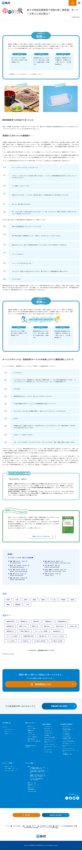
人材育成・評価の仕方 (24, 631)
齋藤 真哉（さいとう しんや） (17, 561)
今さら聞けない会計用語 (56, 641)
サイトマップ (7, 826)
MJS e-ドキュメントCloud (48, 742)
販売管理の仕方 (10, 626)
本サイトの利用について (18, 826)
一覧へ (77, 795)
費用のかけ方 (35, 626)
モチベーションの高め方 (12, 636)
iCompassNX (65, 731)
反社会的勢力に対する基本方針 (46, 826)
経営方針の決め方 (60, 626)
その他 (27, 604)
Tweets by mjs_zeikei (8, 654)
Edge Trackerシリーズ (49, 739)
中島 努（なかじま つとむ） (52, 573)
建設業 (43, 599)
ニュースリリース (8, 729)
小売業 (16, 599)
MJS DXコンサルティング (31, 746)
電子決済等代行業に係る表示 (30, 827)
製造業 (34, 599)
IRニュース (7, 731)
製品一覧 (30, 726)
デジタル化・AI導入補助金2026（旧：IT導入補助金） (36, 779)
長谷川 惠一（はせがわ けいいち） (18, 565)
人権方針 (27, 826)
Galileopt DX (47, 728)
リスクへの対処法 (11, 641)
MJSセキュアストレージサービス (50, 747)
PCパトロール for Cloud (49, 744)
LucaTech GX (47, 726)
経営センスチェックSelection (41, 536)
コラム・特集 (29, 763)
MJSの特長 (5, 723)
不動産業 (63, 599)
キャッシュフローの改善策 (41, 631)
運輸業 (8, 604)
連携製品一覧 (30, 730)
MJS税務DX (46, 735)
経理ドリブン (30, 782)
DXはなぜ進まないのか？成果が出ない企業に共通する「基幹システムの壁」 (37, 771)
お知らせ (6, 733)
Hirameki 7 (47, 751)
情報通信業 (17, 604)
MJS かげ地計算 (66, 736)
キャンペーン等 (31, 734)
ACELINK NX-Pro (66, 726)
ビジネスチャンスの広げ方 (58, 636)
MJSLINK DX (47, 730)
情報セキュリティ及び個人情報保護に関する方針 (65, 826)
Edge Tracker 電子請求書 (49, 737)
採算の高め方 (36, 621)
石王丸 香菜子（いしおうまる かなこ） (54, 569)
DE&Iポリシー (35, 826)
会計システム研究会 (26, 557)
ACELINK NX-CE (47, 733)
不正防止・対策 (73, 626)
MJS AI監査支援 (66, 733)
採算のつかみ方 (22, 626)
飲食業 (8, 599)
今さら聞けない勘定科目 (39, 641)
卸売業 (25, 599)
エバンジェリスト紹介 (9, 770)
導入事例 (30, 732)
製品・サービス (30, 723)
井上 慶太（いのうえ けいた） (17, 569)
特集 (29, 766)
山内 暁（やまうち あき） (51, 565)
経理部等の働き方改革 (28, 636)
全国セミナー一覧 (8, 766)
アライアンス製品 (31, 728)
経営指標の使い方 (57, 631)
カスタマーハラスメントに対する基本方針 (47, 827)
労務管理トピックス (32, 784)
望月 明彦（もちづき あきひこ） (53, 561)
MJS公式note (31, 791)
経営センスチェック (32, 787)
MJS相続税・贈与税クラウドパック (67, 738)
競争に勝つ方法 (42, 636)
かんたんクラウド (48, 749)
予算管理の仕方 (23, 621)
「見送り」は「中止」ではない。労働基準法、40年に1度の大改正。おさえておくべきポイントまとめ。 (38, 775)
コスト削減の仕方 (24, 641)
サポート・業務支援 (32, 736)
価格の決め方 (47, 626)
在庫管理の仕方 (48, 621)
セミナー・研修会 (7, 763)
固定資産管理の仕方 (62, 621)
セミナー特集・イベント (10, 768)
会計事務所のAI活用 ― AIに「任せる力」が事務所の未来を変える (37, 768)
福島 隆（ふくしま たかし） (17, 573)
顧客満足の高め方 (11, 621)
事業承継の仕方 (10, 631)
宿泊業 (72, 599)
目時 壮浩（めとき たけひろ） (17, 578)
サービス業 (52, 599)
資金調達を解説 (31, 789)
